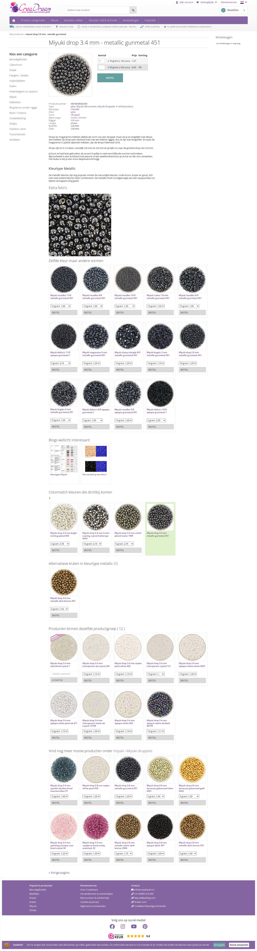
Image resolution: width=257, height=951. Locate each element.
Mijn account (184, 2)
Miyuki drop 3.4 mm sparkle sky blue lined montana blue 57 (61, 785)
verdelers (14, 139)
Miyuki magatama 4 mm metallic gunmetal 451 (93, 352)
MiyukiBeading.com (143, 896)
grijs (73, 111)
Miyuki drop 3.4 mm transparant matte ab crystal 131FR (92, 719)
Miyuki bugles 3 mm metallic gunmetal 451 (152, 352)
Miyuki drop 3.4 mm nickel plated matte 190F (123, 531)
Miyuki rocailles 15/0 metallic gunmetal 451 (122, 295)
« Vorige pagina (59, 871)
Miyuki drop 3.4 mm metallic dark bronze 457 (62, 596)
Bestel (56, 310)
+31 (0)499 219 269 (142, 892)
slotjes (13, 123)
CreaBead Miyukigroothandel (148, 904)
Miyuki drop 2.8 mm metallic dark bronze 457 (184, 840)
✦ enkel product (124, 106)
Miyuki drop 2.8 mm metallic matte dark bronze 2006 (121, 842)
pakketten (15, 102)
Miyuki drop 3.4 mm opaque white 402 (121, 718)
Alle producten (16, 34)
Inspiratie (150, 20)
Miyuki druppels (106, 106)
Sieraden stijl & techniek (103, 20)
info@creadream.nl (142, 887)
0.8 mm (75, 120)
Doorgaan (219, 944)
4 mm (74, 117)
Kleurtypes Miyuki (58, 472)
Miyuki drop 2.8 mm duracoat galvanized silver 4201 (151, 785)
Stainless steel (17, 129)
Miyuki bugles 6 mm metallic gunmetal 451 (61, 409)
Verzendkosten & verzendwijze (96, 892)
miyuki (12, 97)
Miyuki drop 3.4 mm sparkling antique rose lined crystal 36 (61, 842)
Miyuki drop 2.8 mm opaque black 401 (151, 840)
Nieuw (54, 20)
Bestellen (230, 10)
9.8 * (209, 26)
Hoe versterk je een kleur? (93, 472)
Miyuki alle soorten (86, 106)
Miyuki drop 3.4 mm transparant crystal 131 (153, 661)
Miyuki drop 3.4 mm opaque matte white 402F (182, 662)
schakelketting (17, 118)
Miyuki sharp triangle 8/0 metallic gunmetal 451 (122, 353)
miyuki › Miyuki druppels (132, 749)
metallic (75, 109)
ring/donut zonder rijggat (23, 107)
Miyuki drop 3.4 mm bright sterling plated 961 (61, 532)
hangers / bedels (19, 75)
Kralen (32, 900)
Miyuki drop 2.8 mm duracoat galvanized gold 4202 (182, 785)
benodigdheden (18, 59)
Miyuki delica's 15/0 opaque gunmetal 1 (151, 409)
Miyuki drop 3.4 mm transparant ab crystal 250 (92, 662)
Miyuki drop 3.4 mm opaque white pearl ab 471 (61, 719)
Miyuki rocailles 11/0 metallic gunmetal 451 (61, 295)
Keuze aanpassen (239, 944)
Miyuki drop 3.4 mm (151, 529)
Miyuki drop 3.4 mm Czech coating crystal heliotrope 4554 (91, 532)
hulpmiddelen (17, 80)
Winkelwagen (224, 37)
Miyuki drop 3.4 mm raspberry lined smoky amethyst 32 (92, 842)
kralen (12, 86)
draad (12, 70)
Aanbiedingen (131, 20)
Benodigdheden (37, 887)
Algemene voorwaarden (93, 904)
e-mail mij (57, 676)
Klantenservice (228, 2)
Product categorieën (33, 20)
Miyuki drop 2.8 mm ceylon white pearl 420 (92, 783)
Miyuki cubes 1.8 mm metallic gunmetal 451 (152, 295)
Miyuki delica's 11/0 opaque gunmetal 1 (60, 352)
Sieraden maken (73, 20)
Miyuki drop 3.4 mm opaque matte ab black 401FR (153, 719)
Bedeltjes (34, 892)
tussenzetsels (17, 134)
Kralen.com (139, 900)
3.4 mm (82, 117)
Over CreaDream (89, 887)
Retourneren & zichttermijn (94, 896)
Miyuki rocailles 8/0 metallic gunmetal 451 (92, 295)
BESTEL (110, 77)
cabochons (15, 64)
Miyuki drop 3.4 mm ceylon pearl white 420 (122, 661)
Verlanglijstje (207, 2)
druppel (75, 114)
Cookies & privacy (89, 900)
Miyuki (33, 904)
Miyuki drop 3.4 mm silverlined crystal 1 (60, 661)
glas (73, 106)
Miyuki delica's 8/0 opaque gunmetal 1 (91, 409)
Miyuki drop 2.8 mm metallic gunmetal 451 (183, 352)
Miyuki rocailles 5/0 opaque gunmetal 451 (122, 409)
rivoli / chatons (17, 113)
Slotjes (32, 908)
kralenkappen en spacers (23, 91)
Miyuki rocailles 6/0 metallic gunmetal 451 (183, 295)
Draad (32, 896)
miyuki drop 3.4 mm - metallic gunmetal (46, 34)
